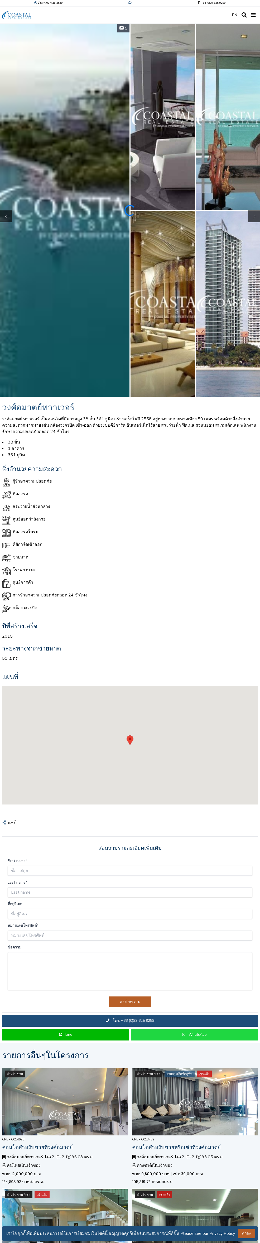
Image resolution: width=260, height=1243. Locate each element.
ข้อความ (14, 947)
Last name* (17, 882)
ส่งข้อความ (130, 1002)
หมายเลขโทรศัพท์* (23, 925)
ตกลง (246, 1233)
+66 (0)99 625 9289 (211, 3)
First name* (17, 860)
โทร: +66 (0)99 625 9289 (130, 1020)
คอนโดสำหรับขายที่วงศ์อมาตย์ (37, 1147)
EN (234, 15)
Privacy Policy (222, 1233)
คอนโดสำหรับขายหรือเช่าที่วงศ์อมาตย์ (176, 1147)
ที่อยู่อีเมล (15, 904)
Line (65, 1034)
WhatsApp (194, 1034)
